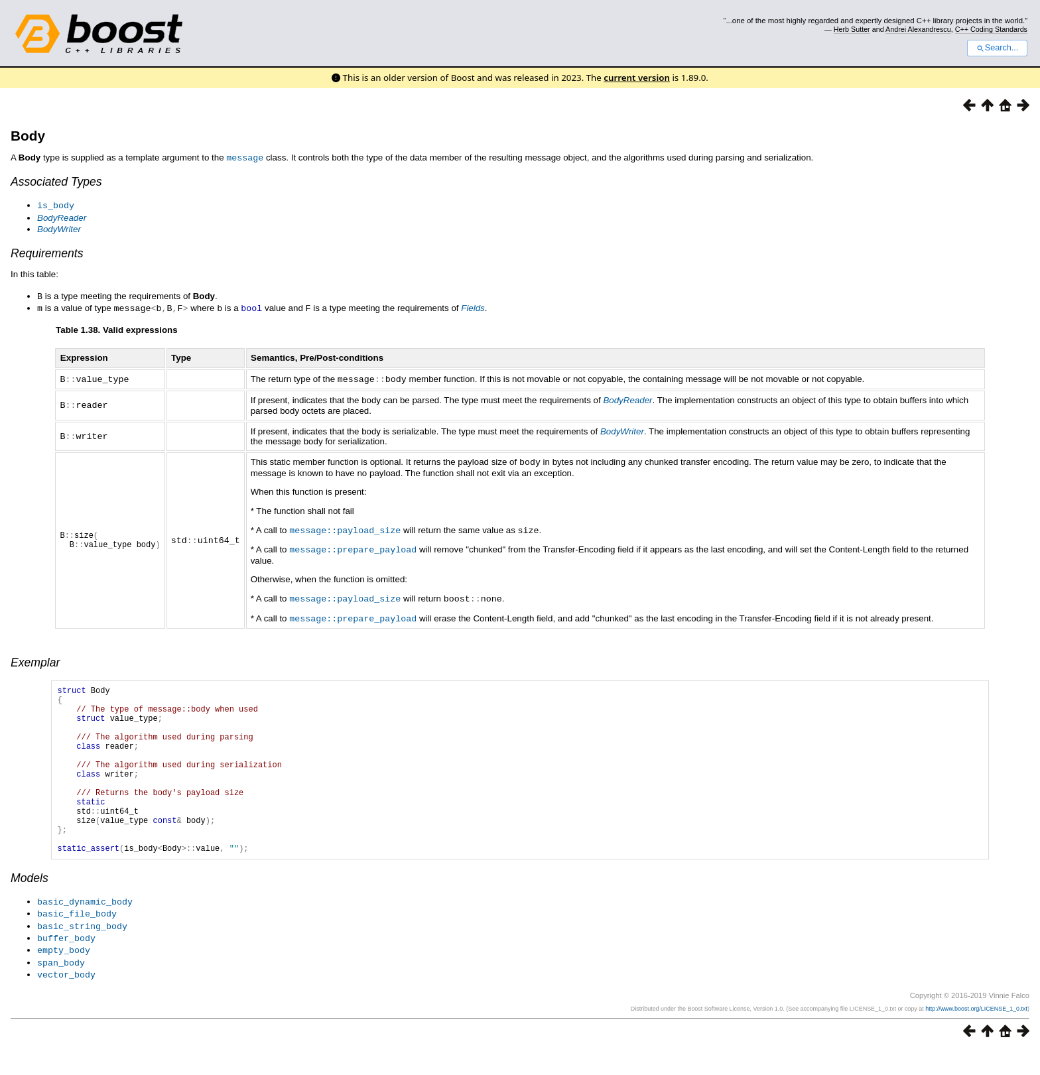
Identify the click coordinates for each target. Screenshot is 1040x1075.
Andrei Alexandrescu (918, 29)
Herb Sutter (852, 29)
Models (29, 907)
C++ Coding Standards (991, 29)
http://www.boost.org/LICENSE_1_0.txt (976, 1033)
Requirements (47, 252)
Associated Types (56, 181)
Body (28, 135)
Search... (997, 47)
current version (637, 78)
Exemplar (35, 656)
